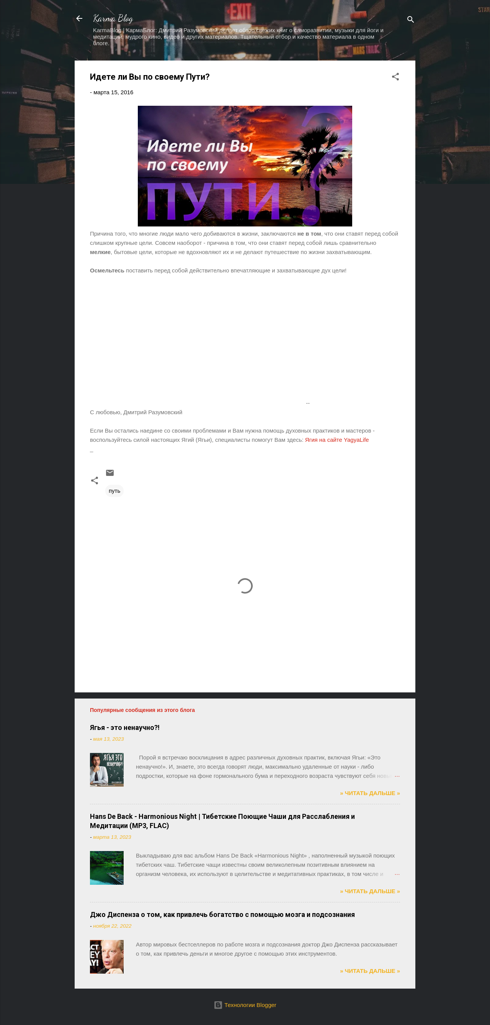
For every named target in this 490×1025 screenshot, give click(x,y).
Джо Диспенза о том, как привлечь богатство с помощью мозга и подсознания (222, 914)
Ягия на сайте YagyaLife (338, 439)
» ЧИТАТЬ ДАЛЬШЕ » (370, 793)
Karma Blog (113, 18)
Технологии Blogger (245, 1005)
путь (114, 490)
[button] (395, 78)
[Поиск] (410, 21)
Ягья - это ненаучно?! (125, 727)
